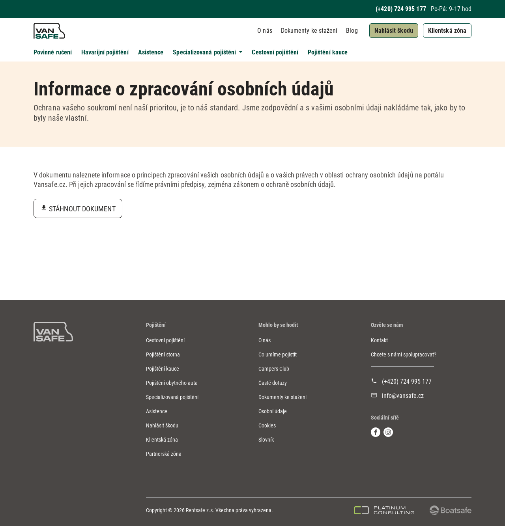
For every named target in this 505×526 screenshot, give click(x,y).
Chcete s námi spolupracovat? (403, 354)
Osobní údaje (272, 411)
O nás (264, 30)
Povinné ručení (53, 52)
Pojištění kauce (328, 52)
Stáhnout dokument (82, 209)
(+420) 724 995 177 (401, 9)
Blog (351, 30)
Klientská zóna (447, 30)
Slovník (266, 439)
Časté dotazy (272, 383)
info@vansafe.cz (403, 395)
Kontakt (379, 340)
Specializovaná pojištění (172, 397)
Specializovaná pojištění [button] (205, 52)
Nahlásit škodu (393, 30)
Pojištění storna (163, 354)
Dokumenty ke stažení (309, 30)
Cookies (267, 425)
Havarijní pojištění (105, 52)
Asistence (151, 52)
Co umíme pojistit (277, 354)
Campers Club (273, 369)
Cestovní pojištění (275, 52)
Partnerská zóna (163, 454)
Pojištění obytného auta (172, 383)
